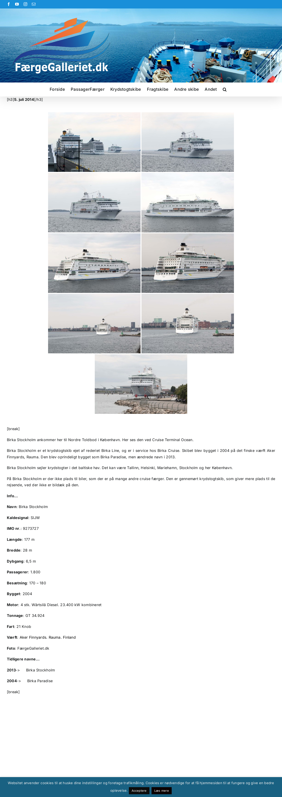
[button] (225, 89)
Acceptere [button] (139, 790)
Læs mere (161, 790)
